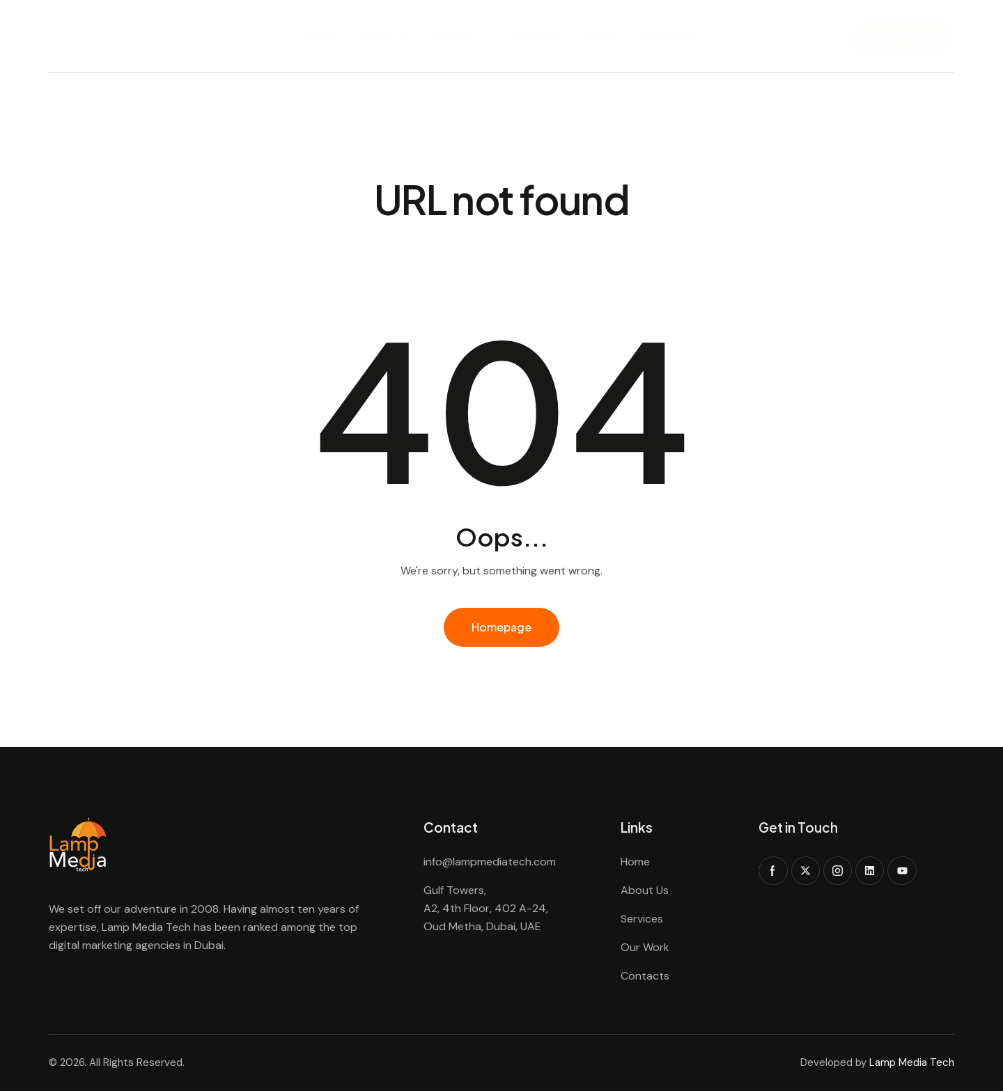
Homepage (501, 627)
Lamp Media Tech (911, 1062)
